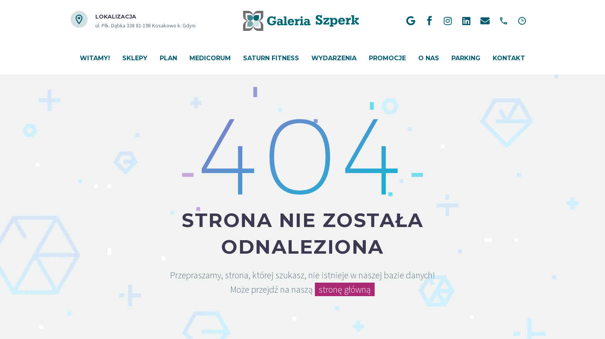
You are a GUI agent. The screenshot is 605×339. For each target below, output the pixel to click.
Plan (168, 58)
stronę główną (345, 289)
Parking (465, 58)
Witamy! (95, 58)
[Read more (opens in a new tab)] (133, 21)
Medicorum (210, 58)
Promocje (387, 58)
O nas (428, 58)
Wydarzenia (334, 58)
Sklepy (134, 58)
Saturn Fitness (271, 58)
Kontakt (509, 58)
